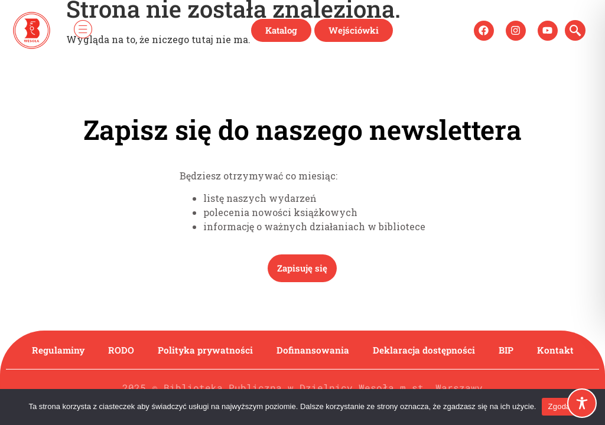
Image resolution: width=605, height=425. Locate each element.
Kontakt (557, 350)
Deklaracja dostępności (425, 350)
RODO (120, 350)
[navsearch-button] (575, 30)
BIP (508, 350)
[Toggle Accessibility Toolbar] (582, 403)
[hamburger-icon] (82, 30)
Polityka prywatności (205, 350)
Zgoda (559, 406)
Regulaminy (56, 350)
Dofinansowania (313, 350)
